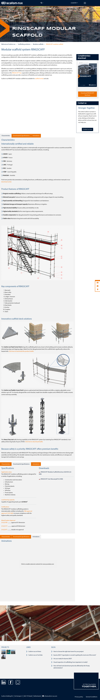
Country (74, 3)
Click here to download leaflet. (34, 442)
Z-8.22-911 (4, 526)
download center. (6, 182)
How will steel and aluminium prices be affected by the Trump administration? (71, 667)
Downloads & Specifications (21, 135)
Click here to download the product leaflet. (21, 351)
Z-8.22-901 (4, 522)
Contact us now (87, 129)
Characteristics (6, 135)
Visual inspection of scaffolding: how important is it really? (70, 662)
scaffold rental (39, 78)
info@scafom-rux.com (49, 696)
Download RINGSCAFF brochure (87, 94)
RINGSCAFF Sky (16, 73)
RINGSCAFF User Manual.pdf (51, 479)
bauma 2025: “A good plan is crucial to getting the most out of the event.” (74, 655)
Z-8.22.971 (4, 529)
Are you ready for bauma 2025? (62, 658)
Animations (36, 135)
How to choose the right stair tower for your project (68, 651)
